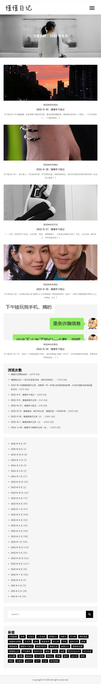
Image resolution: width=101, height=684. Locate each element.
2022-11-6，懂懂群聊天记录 (23, 400)
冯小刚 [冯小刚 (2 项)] (73, 636)
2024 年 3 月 (17, 465)
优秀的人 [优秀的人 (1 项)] (53, 636)
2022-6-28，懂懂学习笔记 (50, 169)
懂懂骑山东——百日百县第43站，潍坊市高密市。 (33, 379)
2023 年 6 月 (17, 514)
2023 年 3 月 (17, 531)
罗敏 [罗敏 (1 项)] (58, 656)
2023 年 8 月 (17, 503)
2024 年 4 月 (17, 460)
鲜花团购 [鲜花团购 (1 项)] (54, 661)
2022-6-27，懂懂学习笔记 (50, 229)
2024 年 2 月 (17, 471)
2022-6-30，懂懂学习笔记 (50, 109)
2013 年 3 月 (16, 585)
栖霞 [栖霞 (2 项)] (47, 651)
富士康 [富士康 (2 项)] (56, 641)
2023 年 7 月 (17, 509)
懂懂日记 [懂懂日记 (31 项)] (65, 646)
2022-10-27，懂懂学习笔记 (23, 405)
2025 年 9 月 (17, 443)
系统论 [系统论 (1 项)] (50, 656)
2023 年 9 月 (17, 498)
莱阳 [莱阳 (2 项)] (11, 661)
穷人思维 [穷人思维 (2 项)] (39, 656)
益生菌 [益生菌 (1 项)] (12, 656)
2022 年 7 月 (17, 574)
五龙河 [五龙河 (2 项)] (31, 636)
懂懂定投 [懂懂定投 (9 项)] (53, 646)
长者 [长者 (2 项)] (45, 661)
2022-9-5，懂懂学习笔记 (22, 394)
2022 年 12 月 (17, 547)
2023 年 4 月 (17, 525)
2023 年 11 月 (17, 487)
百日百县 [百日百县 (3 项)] (87, 651)
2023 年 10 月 (17, 492)
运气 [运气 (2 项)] (37, 661)
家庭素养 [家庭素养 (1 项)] (45, 641)
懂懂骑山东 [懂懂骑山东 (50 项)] (14, 651)
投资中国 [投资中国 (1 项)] (38, 651)
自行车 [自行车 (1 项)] (74, 656)
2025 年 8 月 (17, 449)
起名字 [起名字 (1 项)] (29, 661)
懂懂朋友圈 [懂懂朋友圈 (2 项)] (77, 646)
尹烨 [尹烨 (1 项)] (64, 641)
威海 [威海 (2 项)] (36, 641)
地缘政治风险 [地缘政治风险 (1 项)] (15, 641)
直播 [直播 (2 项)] (21, 656)
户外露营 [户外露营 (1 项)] (27, 651)
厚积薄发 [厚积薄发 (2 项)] (83, 636)
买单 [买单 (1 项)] (23, 636)
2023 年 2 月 (17, 536)
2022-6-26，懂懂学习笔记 (50, 289)
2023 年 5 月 (17, 520)
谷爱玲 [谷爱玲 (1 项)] (19, 661)
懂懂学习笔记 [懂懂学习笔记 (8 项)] (27, 646)
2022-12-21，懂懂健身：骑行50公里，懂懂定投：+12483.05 (38, 411)
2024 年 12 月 (17, 454)
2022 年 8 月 (17, 569)
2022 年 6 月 (17, 580)
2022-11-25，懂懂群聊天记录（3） (27, 416)
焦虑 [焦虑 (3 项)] (62, 651)
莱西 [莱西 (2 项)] (83, 656)
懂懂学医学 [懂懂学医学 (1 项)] (41, 646)
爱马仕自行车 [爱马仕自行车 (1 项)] (74, 651)
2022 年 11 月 (17, 552)
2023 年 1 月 (16, 542)
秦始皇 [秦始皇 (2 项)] (29, 656)
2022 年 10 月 (17, 558)
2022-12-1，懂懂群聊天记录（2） (26, 422)
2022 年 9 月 (17, 563)
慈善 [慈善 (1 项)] (83, 641)
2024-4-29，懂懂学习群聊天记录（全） (29, 427)
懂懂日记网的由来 (19, 374)
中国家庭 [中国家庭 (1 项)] (13, 636)
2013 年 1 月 (16, 596)
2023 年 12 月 (17, 481)
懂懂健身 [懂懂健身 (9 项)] (13, 646)
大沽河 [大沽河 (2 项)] (28, 641)
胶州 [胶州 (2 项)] (66, 656)
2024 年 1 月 (16, 476)
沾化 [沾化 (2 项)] (55, 651)
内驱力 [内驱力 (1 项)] (63, 636)
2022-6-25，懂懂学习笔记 (50, 349)
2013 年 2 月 (16, 591)
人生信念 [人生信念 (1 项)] (41, 636)
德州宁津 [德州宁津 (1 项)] (74, 641)
